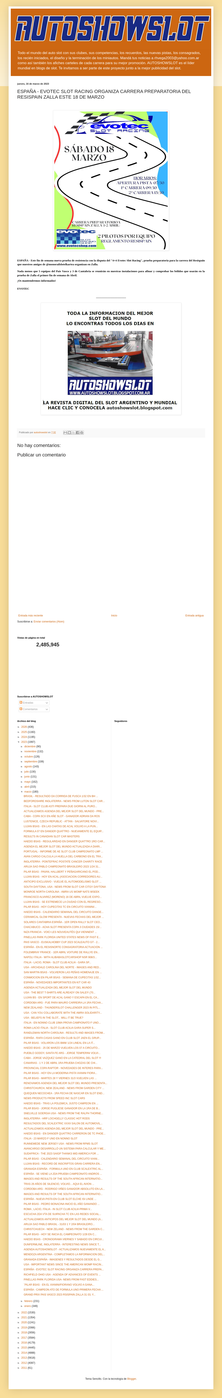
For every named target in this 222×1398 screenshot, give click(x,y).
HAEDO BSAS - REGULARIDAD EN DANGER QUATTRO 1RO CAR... (64, 841)
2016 (24, 1342)
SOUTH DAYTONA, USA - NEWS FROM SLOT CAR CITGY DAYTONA (65, 886)
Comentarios (29, 709)
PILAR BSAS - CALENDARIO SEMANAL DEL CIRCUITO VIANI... (61, 1158)
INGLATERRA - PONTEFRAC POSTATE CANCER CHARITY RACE (63, 861)
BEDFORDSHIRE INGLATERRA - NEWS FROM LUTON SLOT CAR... (64, 801)
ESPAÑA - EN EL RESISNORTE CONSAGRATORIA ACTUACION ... (63, 947)
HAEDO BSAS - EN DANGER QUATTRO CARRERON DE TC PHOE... (65, 1133)
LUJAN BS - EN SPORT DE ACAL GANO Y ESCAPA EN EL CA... (61, 997)
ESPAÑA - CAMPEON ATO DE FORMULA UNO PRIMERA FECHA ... (63, 1289)
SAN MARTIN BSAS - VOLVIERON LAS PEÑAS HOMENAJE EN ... (63, 972)
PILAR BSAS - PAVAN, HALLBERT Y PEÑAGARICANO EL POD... (62, 871)
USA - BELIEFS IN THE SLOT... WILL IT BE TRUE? (53, 1017)
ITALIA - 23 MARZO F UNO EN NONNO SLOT (50, 1138)
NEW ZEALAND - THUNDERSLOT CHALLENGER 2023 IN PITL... (62, 1007)
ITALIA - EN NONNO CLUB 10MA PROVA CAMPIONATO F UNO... (62, 1022)
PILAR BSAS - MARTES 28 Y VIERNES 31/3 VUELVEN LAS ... (60, 1078)
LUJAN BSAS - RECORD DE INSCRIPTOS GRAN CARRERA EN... (63, 1163)
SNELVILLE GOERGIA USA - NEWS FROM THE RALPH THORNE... (63, 1113)
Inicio (114, 615)
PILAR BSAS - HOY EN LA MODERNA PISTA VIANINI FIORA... (60, 1073)
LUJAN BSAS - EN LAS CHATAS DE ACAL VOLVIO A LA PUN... (61, 826)
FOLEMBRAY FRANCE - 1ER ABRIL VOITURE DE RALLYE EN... (62, 952)
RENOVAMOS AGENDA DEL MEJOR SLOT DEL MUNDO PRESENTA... (65, 1083)
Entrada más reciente (30, 615)
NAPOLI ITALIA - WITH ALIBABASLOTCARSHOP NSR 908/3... (60, 957)
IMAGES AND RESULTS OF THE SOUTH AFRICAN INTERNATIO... (63, 1178)
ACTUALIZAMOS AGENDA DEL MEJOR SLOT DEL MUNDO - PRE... (64, 811)
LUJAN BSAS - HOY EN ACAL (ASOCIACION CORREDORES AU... (63, 876)
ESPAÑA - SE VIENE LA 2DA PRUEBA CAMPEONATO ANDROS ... (63, 1173)
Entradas (26, 702)
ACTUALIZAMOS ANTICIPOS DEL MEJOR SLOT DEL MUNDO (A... (63, 1219)
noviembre (30, 751)
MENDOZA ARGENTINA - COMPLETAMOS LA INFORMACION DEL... (64, 1254)
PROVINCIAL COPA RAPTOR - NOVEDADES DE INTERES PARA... (63, 1068)
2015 (24, 1347)
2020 (24, 1322)
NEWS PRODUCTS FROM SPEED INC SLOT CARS (54, 1098)
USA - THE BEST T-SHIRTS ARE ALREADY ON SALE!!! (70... (59, 992)
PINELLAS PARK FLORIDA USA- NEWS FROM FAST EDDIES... (61, 1279)
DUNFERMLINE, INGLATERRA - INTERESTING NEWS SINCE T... (62, 1244)
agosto (28, 766)
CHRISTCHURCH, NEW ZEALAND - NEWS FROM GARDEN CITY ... (64, 1088)
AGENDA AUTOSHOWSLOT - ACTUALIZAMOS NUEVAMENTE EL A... (65, 1249)
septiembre (31, 761)
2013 (24, 1357)
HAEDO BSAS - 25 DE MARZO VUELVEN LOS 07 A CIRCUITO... (62, 1047)
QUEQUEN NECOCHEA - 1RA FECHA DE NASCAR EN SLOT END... (64, 1093)
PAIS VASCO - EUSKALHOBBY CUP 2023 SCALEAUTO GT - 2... (62, 942)
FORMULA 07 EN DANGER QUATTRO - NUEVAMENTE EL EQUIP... (63, 831)
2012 (24, 1362)
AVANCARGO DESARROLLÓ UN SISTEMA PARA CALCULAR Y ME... (65, 1148)
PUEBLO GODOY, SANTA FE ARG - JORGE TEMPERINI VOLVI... (62, 1053)
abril (27, 786)
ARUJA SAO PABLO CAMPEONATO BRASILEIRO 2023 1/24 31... (62, 866)
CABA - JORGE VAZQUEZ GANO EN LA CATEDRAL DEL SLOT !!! (62, 1058)
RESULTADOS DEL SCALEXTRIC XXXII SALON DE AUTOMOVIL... (63, 1123)
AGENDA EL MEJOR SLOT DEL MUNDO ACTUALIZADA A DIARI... (63, 846)
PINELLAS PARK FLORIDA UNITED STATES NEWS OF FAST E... (62, 937)
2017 (24, 1337)
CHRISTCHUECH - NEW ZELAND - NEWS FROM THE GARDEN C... (64, 1229)
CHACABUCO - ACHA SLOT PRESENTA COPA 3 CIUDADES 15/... (63, 927)
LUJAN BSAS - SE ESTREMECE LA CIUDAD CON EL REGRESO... (63, 901)
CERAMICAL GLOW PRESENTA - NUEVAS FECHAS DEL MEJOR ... (64, 917)
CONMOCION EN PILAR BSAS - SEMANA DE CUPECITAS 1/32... (62, 977)
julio (27, 771)
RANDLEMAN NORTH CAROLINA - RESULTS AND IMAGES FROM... (64, 1032)
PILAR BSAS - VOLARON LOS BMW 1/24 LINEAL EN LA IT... (59, 1042)
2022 (24, 1312)
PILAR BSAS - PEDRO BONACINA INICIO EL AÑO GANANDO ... (62, 1204)
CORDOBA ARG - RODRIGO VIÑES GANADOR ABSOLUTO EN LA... (64, 1188)
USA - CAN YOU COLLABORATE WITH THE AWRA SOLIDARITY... (63, 1012)
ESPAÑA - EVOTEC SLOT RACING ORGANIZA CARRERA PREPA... (64, 1269)
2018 (24, 1332)
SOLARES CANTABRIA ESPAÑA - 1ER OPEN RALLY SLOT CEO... (63, 922)
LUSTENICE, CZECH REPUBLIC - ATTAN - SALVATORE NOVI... (61, 821)
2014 (24, 1352)
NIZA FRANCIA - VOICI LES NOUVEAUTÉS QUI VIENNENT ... (60, 932)
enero (28, 1306)
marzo (28, 791)
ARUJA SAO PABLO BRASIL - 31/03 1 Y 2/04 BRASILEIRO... (59, 1224)
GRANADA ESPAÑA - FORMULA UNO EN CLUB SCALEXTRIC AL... (63, 1168)
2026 (24, 726)
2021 (24, 1317)
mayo (27, 781)
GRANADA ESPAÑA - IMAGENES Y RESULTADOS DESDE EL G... (63, 1259)
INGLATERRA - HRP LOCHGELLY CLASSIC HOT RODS (57, 1118)
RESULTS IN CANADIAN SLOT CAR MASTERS (52, 836)
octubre (29, 756)
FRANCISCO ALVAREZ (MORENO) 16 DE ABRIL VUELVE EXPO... (63, 896)
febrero (28, 1301)
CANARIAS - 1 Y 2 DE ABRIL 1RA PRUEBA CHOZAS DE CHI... (60, 1062)
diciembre (30, 746)
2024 (24, 737)
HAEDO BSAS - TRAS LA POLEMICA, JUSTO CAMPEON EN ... (61, 1103)
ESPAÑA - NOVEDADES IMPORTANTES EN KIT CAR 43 (57, 982)
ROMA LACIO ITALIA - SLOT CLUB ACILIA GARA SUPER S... (59, 1027)
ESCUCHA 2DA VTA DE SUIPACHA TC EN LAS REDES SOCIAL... (62, 1214)
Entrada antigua (194, 615)
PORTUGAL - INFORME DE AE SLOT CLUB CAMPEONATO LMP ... (63, 851)
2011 (24, 1367)
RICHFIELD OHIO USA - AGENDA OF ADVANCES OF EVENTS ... (62, 1274)
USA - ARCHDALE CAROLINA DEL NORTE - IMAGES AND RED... (62, 967)
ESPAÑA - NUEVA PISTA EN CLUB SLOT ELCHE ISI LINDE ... (60, 1199)
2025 (24, 732)
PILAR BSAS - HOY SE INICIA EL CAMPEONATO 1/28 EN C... (60, 1234)
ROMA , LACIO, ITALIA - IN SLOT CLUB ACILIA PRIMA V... (58, 1209)
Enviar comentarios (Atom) (49, 621)
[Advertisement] (111, 582)
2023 (24, 741)
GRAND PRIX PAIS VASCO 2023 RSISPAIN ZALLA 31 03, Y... (59, 1294)
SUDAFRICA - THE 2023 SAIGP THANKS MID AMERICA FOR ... (61, 1153)
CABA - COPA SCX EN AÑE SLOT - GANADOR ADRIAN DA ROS (62, 816)
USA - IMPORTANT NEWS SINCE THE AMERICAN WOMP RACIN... (63, 1264)
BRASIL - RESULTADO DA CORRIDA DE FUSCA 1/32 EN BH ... (61, 796)
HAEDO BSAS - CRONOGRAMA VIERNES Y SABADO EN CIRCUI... (64, 1239)
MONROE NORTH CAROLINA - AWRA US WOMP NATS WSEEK (62, 891)
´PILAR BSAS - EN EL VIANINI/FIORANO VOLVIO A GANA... (59, 1284)
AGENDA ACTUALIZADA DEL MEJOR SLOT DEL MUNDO (58, 987)
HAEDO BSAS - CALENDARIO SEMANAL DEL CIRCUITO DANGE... (63, 912)
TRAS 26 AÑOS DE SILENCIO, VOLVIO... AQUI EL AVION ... (59, 1183)
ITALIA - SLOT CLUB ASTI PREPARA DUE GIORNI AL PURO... (60, 806)
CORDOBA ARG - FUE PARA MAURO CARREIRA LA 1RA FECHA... (63, 1002)
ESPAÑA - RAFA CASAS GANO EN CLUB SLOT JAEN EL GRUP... (62, 1038)
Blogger (131, 1378)
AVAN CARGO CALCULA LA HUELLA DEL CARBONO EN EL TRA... (63, 856)
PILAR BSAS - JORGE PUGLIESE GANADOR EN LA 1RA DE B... (62, 1108)
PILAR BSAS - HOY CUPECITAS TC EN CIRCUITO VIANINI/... (60, 906)
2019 (24, 1327)
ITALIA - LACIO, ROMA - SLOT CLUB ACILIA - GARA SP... (57, 962)
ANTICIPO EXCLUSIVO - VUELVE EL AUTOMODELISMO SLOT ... (62, 881)
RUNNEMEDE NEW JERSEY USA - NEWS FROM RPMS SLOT (61, 1143)
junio (27, 776)
